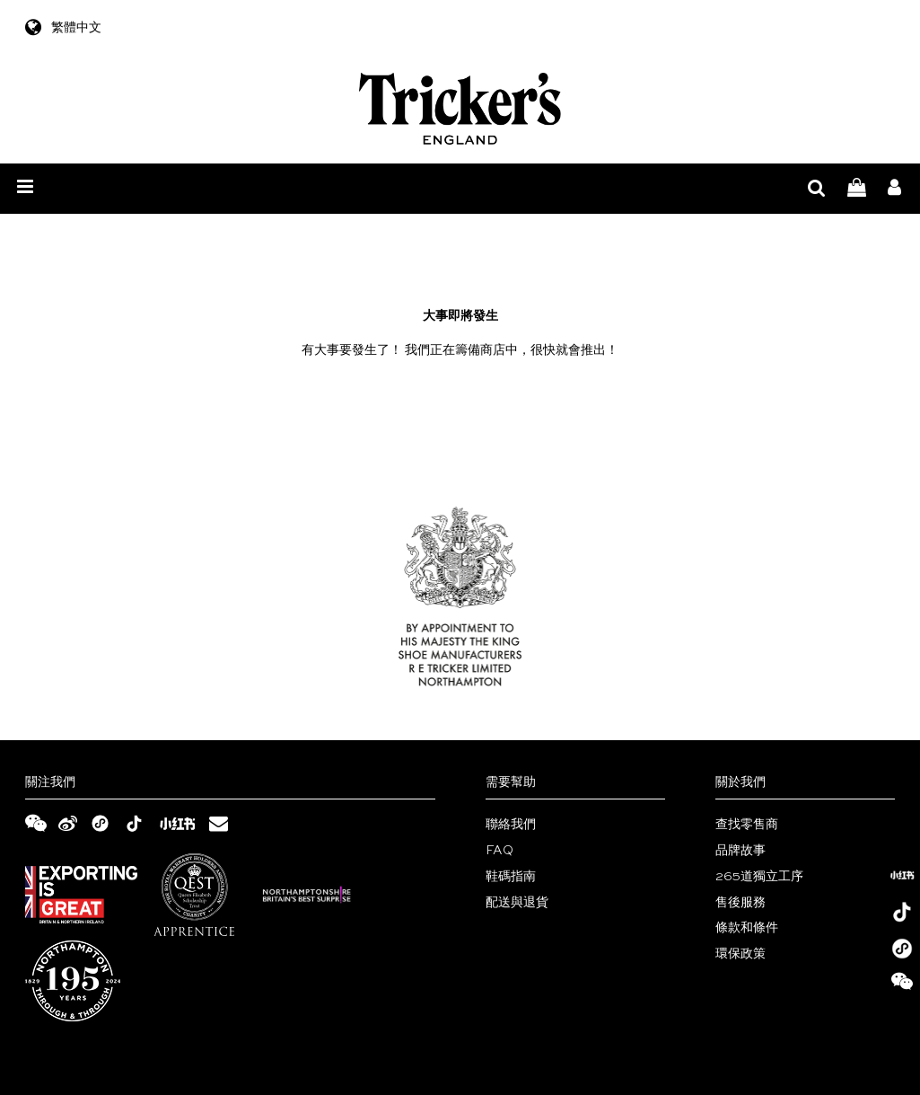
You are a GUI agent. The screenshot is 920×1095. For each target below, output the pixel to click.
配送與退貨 (517, 902)
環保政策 (740, 954)
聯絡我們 (511, 824)
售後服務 (740, 902)
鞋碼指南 (511, 876)
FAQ (499, 850)
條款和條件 (746, 928)
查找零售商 (746, 824)
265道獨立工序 (759, 876)
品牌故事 (740, 850)
